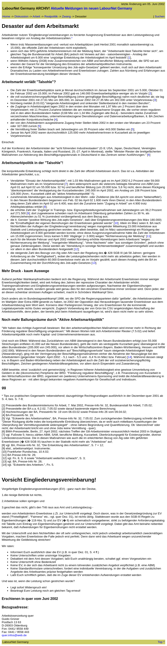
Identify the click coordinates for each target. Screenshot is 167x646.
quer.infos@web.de (14, 635)
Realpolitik (51, 16)
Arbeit (36, 16)
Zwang (66, 16)
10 (116, 223)
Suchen (160, 16)
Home (6, 16)
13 (93, 262)
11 (148, 236)
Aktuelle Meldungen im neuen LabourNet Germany (91, 8)
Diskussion (21, 16)
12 (76, 249)
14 (129, 357)
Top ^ (161, 642)
